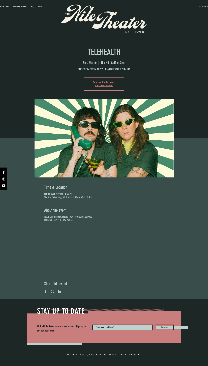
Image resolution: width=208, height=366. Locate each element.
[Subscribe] (164, 327)
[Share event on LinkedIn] (59, 291)
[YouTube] (4, 186)
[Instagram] (4, 179)
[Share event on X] (52, 291)
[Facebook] (4, 172)
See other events (104, 85)
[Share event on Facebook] (45, 291)
